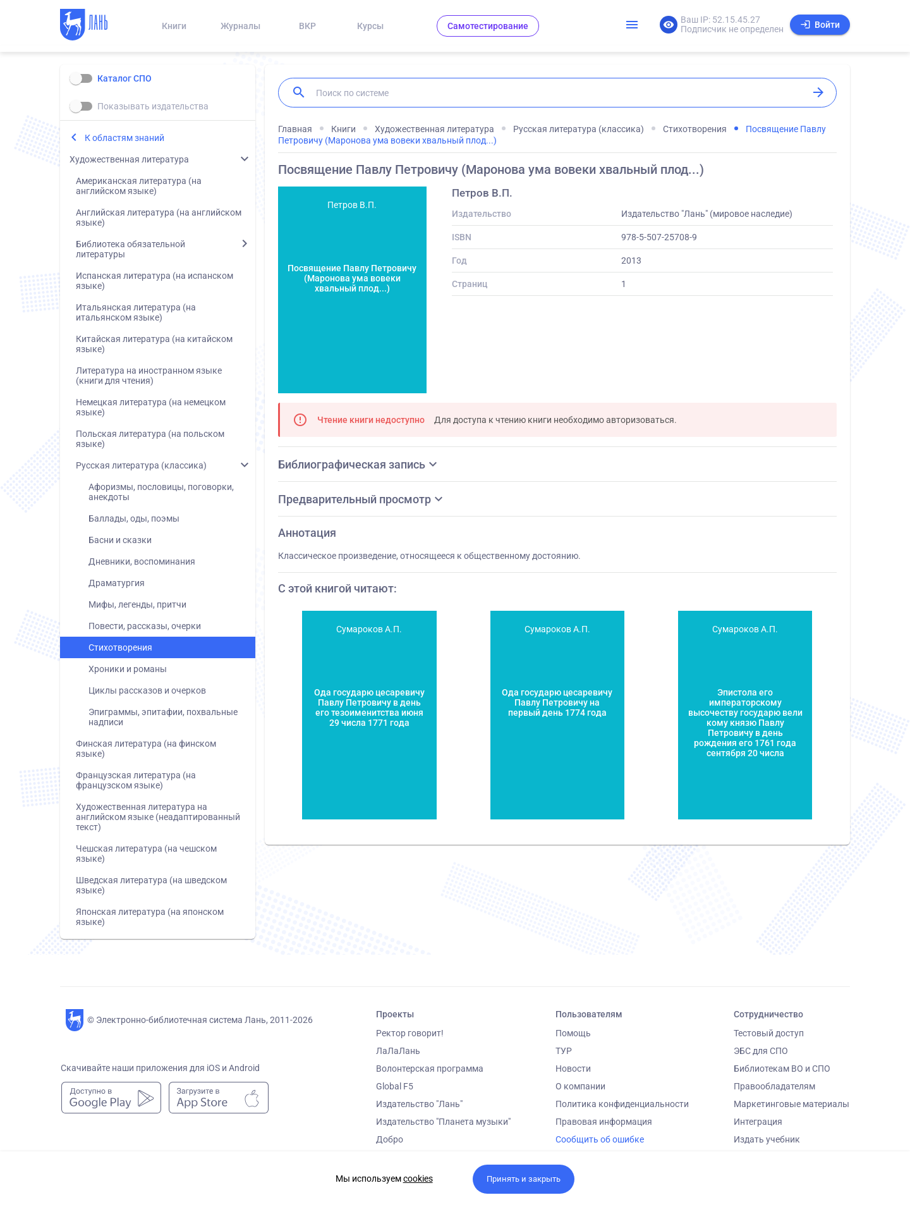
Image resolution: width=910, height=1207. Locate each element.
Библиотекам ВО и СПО (782, 1068)
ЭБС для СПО (761, 1051)
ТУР (563, 1051)
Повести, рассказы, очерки (144, 626)
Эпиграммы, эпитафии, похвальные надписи (163, 717)
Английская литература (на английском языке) (158, 217)
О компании (580, 1086)
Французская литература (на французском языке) (136, 780)
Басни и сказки (120, 540)
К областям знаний (124, 138)
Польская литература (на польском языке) (150, 439)
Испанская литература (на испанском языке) (154, 281)
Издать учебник (767, 1139)
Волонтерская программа (429, 1068)
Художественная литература (129, 159)
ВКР (307, 26)
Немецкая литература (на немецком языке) (151, 407)
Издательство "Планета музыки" (443, 1122)
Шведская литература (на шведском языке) (151, 885)
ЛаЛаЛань (398, 1051)
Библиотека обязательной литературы (130, 249)
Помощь (573, 1033)
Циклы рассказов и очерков (147, 690)
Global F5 (394, 1086)
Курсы (370, 26)
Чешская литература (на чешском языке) (146, 853)
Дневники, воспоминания (141, 561)
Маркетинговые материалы (791, 1104)
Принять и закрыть (524, 1179)
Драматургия (116, 583)
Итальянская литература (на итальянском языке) (136, 312)
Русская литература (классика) (141, 465)
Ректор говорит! (410, 1033)
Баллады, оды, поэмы (133, 518)
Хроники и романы (127, 669)
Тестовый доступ (769, 1033)
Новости (573, 1068)
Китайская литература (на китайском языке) (154, 344)
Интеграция (758, 1122)
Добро (389, 1139)
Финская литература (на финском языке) (146, 748)
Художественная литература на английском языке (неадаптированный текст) (158, 817)
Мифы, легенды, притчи (137, 604)
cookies (418, 1178)
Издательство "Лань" (419, 1104)
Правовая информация (603, 1122)
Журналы (240, 26)
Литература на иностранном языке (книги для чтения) (149, 375)
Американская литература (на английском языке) (139, 186)
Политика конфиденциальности (622, 1104)
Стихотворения (120, 647)
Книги (174, 26)
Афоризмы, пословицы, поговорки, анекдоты (161, 492)
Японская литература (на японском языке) (150, 917)
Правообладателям (774, 1086)
